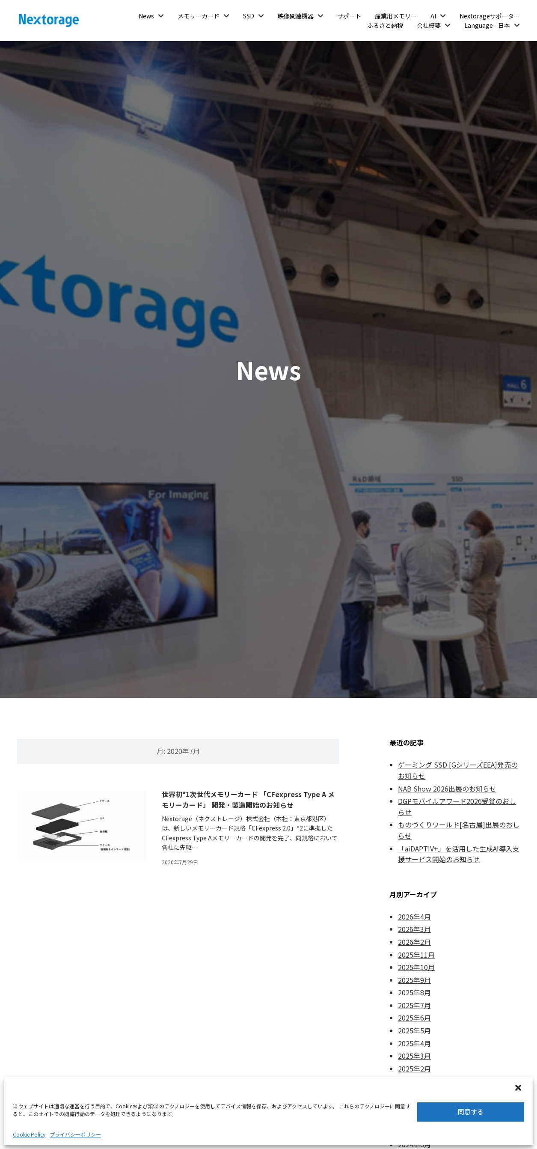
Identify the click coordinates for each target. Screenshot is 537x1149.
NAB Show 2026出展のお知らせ (447, 788)
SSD (248, 16)
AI (433, 16)
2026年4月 (414, 916)
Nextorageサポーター (490, 16)
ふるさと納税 (385, 25)
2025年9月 (414, 980)
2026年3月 (414, 929)
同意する (471, 1111)
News (146, 16)
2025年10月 (416, 967)
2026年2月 (414, 942)
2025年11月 (416, 955)
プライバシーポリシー (75, 1134)
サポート (349, 16)
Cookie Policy (29, 1134)
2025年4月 (414, 1043)
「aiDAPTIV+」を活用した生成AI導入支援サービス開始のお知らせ (458, 854)
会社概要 (429, 25)
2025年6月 (414, 1017)
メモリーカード (199, 16)
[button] (519, 1089)
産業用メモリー (396, 16)
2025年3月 (414, 1056)
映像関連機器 (296, 16)
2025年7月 (414, 1005)
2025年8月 (414, 992)
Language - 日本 (487, 25)
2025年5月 (414, 1030)
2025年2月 (414, 1068)
